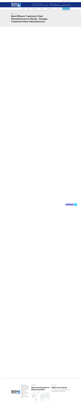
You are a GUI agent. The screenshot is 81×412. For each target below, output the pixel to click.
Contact (58, 8)
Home (23, 8)
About (28, 8)
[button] (75, 204)
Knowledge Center (50, 8)
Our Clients (41, 8)
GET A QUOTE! (66, 8)
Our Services (34, 8)
